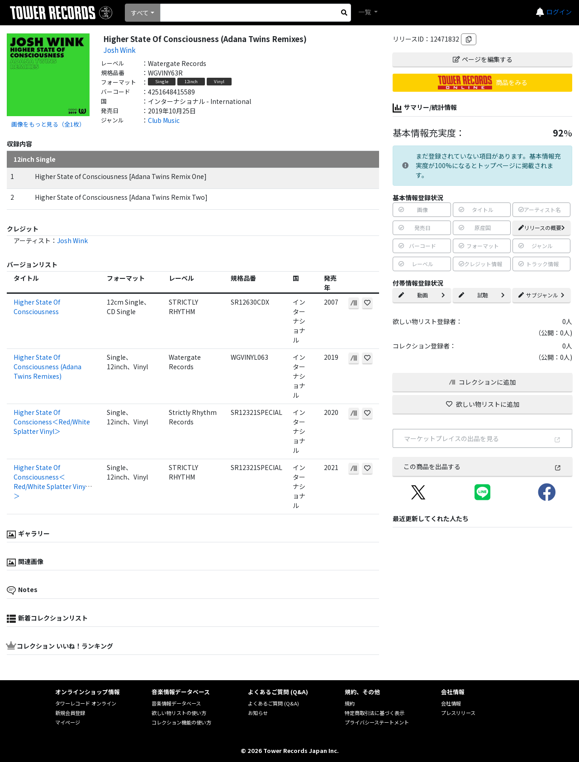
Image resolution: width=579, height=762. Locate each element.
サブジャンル (541, 295)
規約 (350, 703)
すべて (140, 12)
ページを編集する (483, 59)
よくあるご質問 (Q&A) (273, 703)
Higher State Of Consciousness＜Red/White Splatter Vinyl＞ (50, 481)
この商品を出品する (482, 466)
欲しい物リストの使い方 (179, 712)
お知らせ (258, 712)
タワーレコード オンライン (85, 703)
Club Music (164, 120)
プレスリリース (458, 712)
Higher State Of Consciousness (37, 306)
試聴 (482, 295)
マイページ (67, 722)
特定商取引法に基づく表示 (374, 712)
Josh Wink (119, 50)
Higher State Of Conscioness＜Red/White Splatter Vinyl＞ (52, 422)
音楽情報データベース (176, 703)
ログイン (559, 11)
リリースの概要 (541, 227)
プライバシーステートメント (377, 722)
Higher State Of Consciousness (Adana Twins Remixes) (47, 367)
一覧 (365, 11)
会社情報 (451, 703)
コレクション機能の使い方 (181, 722)
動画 (422, 295)
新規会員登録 (70, 712)
